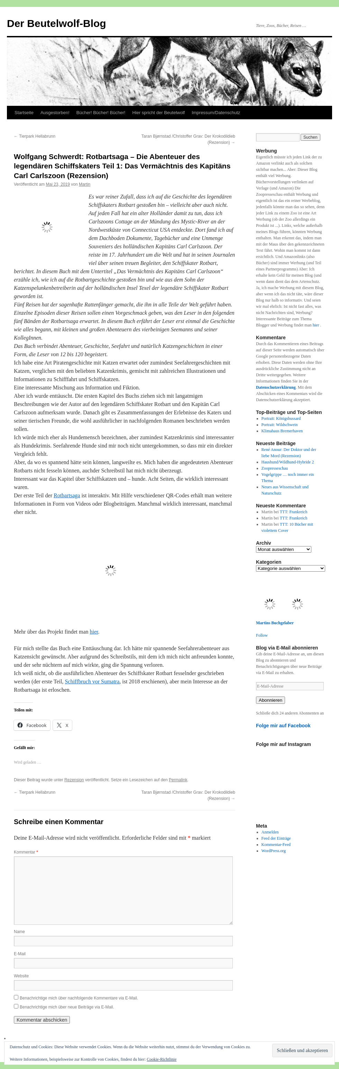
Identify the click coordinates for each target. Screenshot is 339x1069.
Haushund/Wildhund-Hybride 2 (288, 462)
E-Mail (20, 953)
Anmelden (270, 832)
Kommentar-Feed (276, 844)
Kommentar (26, 852)
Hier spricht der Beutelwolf (158, 112)
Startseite (24, 112)
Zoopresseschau (275, 468)
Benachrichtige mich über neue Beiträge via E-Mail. (67, 1007)
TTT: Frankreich (294, 511)
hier (94, 632)
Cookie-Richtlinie (161, 1059)
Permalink (178, 779)
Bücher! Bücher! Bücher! (101, 112)
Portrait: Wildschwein (280, 424)
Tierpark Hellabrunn (34, 136)
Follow (262, 635)
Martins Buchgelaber (275, 622)
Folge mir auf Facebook (283, 725)
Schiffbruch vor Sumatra (92, 681)
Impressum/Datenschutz (216, 112)
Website (21, 976)
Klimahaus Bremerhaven (282, 430)
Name (19, 931)
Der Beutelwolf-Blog (56, 23)
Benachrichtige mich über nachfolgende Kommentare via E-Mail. (79, 998)
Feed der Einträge (276, 838)
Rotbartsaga (67, 495)
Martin (84, 184)
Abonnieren (270, 700)
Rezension (74, 779)
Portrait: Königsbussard (281, 418)
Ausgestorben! (55, 112)
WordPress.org (274, 850)
